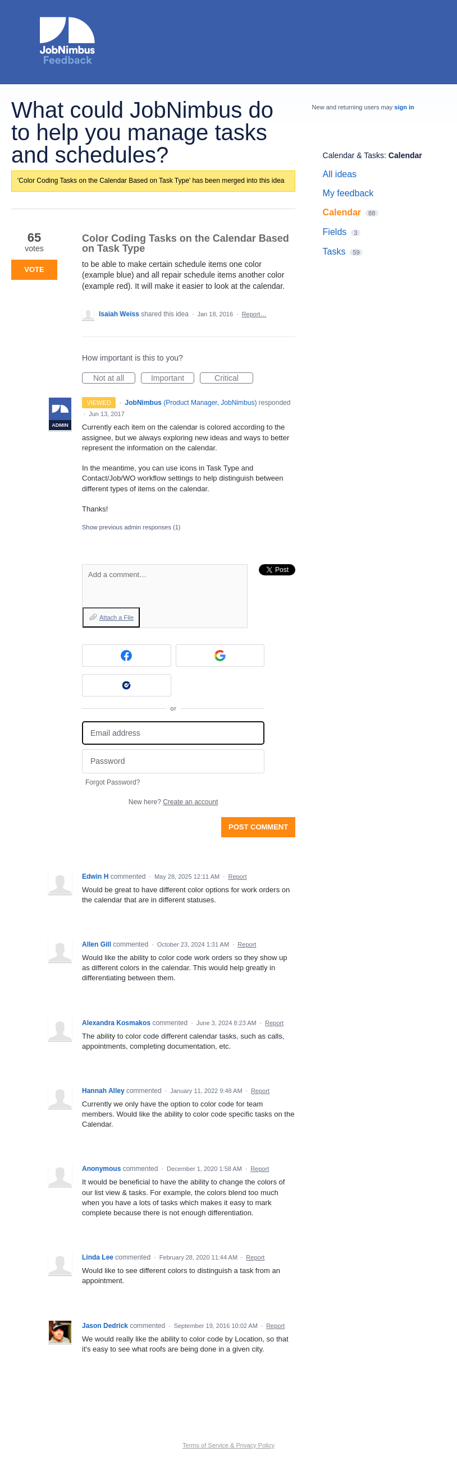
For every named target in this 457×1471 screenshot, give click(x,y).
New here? (173, 802)
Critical (233, 378)
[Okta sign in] (126, 685)
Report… (253, 314)
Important (172, 378)
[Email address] (173, 733)
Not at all (114, 378)
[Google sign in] (220, 655)
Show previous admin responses (131, 527)
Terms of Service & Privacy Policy (228, 1445)
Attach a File (116, 617)
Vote (34, 269)
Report (237, 876)
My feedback (348, 193)
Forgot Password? (112, 782)
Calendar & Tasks (353, 155)
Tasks (334, 251)
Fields (335, 232)
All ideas (340, 174)
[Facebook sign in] (126, 655)
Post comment (258, 827)
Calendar (405, 155)
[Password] (173, 761)
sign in (404, 107)
